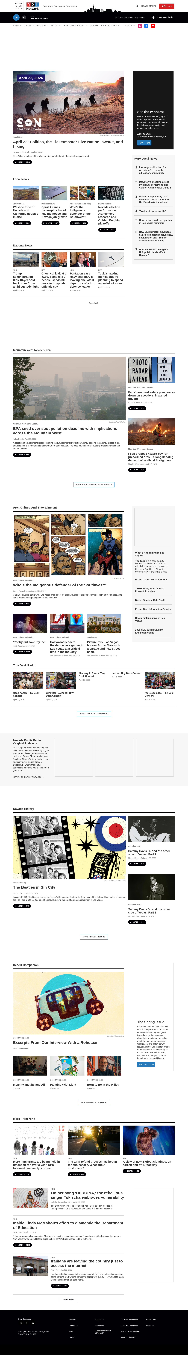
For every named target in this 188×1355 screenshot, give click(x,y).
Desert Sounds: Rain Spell (149, 602)
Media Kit (150, 1327)
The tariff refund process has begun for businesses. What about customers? (92, 1166)
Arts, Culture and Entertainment (35, 509)
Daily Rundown (48, 205)
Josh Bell (16, 1090)
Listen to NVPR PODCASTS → (28, 779)
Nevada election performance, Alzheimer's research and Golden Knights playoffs (109, 217)
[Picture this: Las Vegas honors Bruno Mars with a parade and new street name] (104, 624)
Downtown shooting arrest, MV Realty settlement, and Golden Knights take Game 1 (155, 186)
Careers (72, 1339)
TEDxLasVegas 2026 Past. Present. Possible (149, 591)
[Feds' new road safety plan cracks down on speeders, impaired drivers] (151, 371)
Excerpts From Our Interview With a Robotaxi (55, 1044)
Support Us (99, 1321)
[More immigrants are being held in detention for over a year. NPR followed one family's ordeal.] (39, 1141)
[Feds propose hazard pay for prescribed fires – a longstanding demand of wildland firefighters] (151, 433)
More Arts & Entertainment (94, 715)
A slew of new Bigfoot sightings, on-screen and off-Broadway (147, 1164)
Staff (71, 1333)
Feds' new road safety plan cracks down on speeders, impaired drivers (151, 397)
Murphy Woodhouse (136, 466)
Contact (127, 27)
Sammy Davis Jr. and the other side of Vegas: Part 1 (149, 912)
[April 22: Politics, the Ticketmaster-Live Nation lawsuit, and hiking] (68, 104)
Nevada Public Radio (21, 154)
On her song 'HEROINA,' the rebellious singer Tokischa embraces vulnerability (87, 1196)
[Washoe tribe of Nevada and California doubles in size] (26, 194)
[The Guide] (153, 529)
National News (23, 247)
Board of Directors (128, 1339)
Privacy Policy (44, 1333)
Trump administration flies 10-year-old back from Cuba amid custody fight (26, 281)
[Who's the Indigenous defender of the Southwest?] (83, 194)
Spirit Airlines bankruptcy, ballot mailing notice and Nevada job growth (54, 213)
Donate (168, 6)
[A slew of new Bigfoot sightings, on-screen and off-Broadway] (149, 1141)
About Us (73, 1321)
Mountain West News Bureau (32, 351)
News (16, 27)
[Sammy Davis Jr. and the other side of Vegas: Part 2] (151, 830)
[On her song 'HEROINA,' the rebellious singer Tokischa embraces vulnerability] (30, 1199)
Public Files (151, 1321)
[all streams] (162, 19)
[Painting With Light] (67, 1067)
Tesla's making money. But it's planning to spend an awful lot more (110, 279)
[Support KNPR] (153, 1237)
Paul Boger (91, 1090)
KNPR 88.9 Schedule (129, 1321)
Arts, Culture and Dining (80, 205)
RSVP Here (144, 144)
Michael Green (19, 895)
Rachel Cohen (134, 404)
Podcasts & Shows (74, 27)
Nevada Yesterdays (34, 752)
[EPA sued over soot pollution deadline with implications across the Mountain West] (69, 390)
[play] (16, 19)
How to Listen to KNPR (130, 1333)
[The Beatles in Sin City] (69, 849)
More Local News (145, 160)
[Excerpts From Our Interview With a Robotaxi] (68, 1004)
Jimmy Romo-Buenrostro (23, 592)
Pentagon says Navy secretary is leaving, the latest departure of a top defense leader (82, 281)
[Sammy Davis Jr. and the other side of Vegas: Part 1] (151, 888)
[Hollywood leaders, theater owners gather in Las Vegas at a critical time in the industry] (67, 624)
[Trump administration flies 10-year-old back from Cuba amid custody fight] (26, 261)
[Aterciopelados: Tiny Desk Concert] (160, 682)
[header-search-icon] (137, 6)
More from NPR (24, 1120)
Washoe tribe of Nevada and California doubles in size (25, 213)
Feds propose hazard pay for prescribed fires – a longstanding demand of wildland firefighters (150, 458)
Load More (68, 1301)
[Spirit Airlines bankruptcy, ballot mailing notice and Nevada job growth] (54, 194)
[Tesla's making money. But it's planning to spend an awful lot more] (111, 261)
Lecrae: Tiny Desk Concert (126, 675)
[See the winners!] (153, 89)
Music (54, 27)
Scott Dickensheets (21, 1050)
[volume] (24, 19)
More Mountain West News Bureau (94, 486)
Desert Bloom (29, 758)
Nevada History (23, 810)
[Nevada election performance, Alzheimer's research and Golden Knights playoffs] (111, 194)
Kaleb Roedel (18, 440)
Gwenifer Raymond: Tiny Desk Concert (60, 696)
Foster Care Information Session (153, 610)
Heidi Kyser (17, 647)
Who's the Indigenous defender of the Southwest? (80, 213)
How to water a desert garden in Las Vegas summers (155, 223)
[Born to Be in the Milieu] (104, 1067)
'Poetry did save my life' (152, 213)
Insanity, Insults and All (29, 1086)
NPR (15, 272)
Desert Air (18, 766)
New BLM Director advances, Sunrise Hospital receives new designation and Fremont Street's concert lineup (156, 237)
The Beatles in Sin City (34, 889)
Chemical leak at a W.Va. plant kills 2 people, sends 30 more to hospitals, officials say (54, 281)
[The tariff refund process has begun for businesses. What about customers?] (94, 1141)
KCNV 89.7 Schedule (129, 1327)
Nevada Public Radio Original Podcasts (27, 743)
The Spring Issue (150, 1023)
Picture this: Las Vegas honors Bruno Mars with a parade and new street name (103, 648)
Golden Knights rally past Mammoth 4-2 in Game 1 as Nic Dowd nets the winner (154, 201)
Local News (18, 139)
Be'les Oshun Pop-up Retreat (151, 581)
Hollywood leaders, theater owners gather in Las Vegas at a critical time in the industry (66, 648)
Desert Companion (35, 27)
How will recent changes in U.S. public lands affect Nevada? (154, 254)
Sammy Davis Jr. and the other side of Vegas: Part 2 (149, 854)
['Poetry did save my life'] (30, 624)
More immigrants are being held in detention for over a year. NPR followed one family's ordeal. (36, 1166)
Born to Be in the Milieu (103, 1086)
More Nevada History (94, 938)
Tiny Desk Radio (24, 666)
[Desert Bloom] (155, 759)
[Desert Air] (114, 759)
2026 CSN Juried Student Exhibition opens (149, 632)
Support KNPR (109, 27)
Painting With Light (63, 1086)
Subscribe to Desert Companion (103, 1333)
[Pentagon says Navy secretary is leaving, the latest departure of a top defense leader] (83, 261)
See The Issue (146, 1066)
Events (94, 27)
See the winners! (150, 113)
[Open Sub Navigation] (21, 27)
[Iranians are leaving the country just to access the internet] (30, 1267)
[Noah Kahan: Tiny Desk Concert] (28, 682)
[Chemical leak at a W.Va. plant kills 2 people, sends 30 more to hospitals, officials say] (54, 261)
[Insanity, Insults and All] (30, 1067)
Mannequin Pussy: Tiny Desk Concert (92, 676)
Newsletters (149, 7)
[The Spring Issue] (153, 991)
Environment (18, 205)
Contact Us (73, 1327)
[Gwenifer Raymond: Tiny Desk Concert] (61, 682)
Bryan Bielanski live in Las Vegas (150, 621)
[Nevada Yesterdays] (74, 759)
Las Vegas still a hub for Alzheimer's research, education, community (152, 172)
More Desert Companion (94, 1104)
